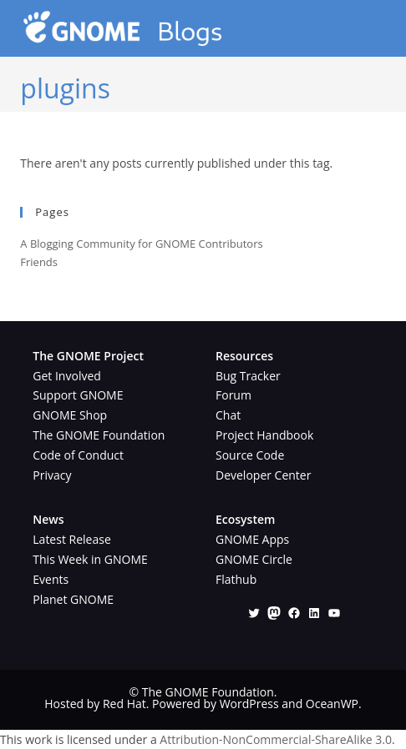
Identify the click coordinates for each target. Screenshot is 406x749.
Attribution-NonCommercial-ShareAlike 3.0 (276, 739)
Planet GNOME (73, 599)
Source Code (250, 455)
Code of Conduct (78, 455)
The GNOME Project (88, 356)
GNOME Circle (254, 559)
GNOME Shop (70, 415)
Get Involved (67, 376)
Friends (39, 261)
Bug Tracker (248, 376)
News (48, 519)
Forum (233, 395)
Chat (228, 415)
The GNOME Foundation (99, 435)
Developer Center (263, 475)
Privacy (52, 475)
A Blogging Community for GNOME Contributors (141, 243)
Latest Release (71, 539)
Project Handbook (264, 435)
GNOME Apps (252, 539)
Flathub (236, 579)
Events (51, 579)
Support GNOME (78, 395)
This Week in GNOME (90, 559)
